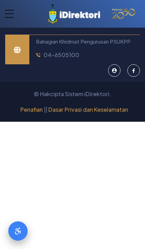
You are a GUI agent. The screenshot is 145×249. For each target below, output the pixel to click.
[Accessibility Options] (18, 231)
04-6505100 (61, 54)
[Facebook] (133, 70)
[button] (7, 14)
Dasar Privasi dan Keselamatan (88, 109)
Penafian (31, 109)
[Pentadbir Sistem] (114, 70)
